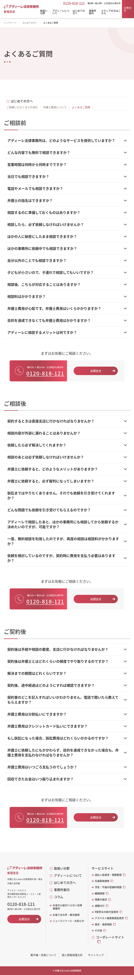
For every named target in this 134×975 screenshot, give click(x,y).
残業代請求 (101, 899)
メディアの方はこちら (111, 12)
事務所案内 (62, 890)
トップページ (10, 22)
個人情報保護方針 (72, 955)
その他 (98, 930)
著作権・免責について (43, 955)
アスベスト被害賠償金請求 (109, 918)
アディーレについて (68, 875)
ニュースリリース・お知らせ (68, 921)
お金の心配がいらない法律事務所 (67, 907)
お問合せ (128, 9)
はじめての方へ (30, 22)
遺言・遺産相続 (103, 924)
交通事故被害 (102, 881)
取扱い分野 (62, 868)
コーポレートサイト (110, 937)
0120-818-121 (74, 3)
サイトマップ (96, 955)
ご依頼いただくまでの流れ (22, 107)
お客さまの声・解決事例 (66, 914)
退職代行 (100, 905)
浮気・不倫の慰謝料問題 (108, 887)
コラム (58, 897)
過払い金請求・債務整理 (108, 874)
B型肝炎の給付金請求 (106, 911)
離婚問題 (100, 893)
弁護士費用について (55, 107)
